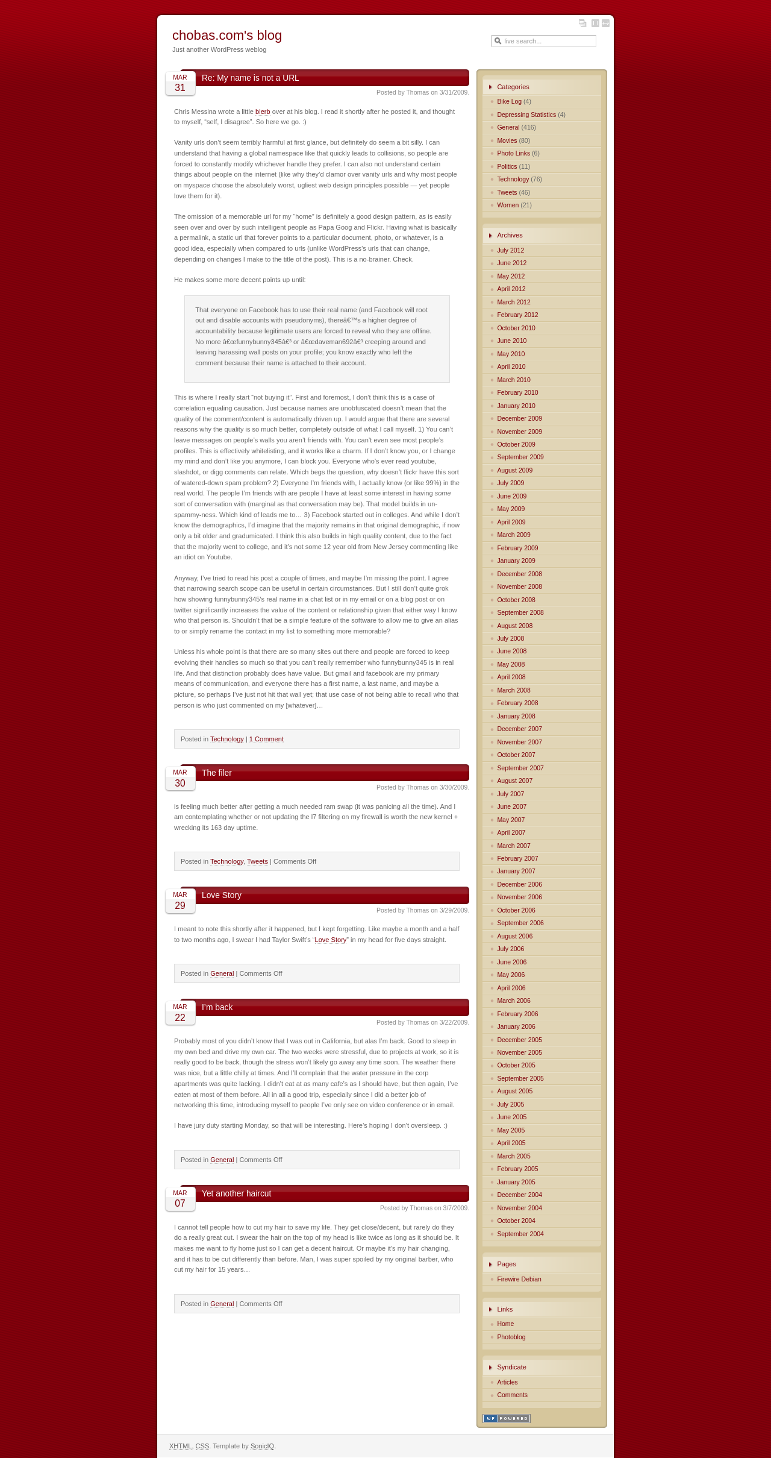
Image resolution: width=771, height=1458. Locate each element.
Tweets (257, 861)
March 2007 (513, 846)
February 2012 (517, 315)
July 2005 (510, 1104)
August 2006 (514, 936)
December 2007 (519, 729)
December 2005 (519, 1040)
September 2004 (520, 1234)
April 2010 (511, 366)
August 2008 (514, 626)
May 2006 (511, 975)
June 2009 (511, 496)
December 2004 (519, 1195)
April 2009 (511, 522)
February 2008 (517, 703)
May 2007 (511, 820)
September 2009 (520, 457)
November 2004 (519, 1208)
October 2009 (516, 444)
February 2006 (517, 1014)
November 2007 (519, 742)
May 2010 (511, 354)
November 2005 (519, 1052)
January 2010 (516, 406)
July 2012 (510, 250)
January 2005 (516, 1182)
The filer (217, 773)
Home (505, 1324)
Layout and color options (583, 23)
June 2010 (511, 341)
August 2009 (514, 470)
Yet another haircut (236, 1193)
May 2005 (511, 1130)
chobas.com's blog (227, 35)
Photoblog (511, 1337)
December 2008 (519, 574)
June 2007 (511, 806)
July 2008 (510, 638)
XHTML (180, 1446)
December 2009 (519, 418)
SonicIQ (262, 1446)
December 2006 (519, 884)
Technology (227, 739)
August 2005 (514, 1091)
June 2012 (511, 263)
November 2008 (519, 586)
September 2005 (520, 1078)
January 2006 (516, 1026)
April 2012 (511, 289)
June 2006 (511, 962)
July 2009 (510, 483)
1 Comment (266, 739)
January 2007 (516, 871)
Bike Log (509, 101)
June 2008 (511, 651)
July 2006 (510, 949)
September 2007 (520, 768)
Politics (507, 166)
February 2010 (517, 392)
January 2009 (516, 561)
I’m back (217, 1007)
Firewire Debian (519, 1279)
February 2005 (517, 1169)
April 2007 (511, 832)
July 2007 (510, 794)
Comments (512, 1395)
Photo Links (513, 153)
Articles (507, 1382)
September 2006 (520, 923)
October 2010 (516, 328)
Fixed (595, 23)
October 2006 (516, 910)
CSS (203, 1446)
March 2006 (513, 1001)
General (222, 973)
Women (508, 205)
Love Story (222, 895)
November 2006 (519, 897)
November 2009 (519, 432)
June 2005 (511, 1117)
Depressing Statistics (526, 115)
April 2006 (511, 988)
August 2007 (514, 781)
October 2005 (516, 1065)
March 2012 (513, 302)
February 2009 (517, 548)
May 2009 (511, 509)
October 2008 (516, 600)
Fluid (606, 23)
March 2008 (513, 690)
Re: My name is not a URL (250, 78)
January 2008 (516, 716)
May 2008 (511, 664)
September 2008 (520, 612)
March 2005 (513, 1156)
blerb (262, 111)
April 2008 (511, 677)
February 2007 (517, 858)
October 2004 (516, 1221)
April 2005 (511, 1143)
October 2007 (516, 755)
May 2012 (511, 276)
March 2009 (513, 535)
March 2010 (513, 380)
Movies (507, 140)
